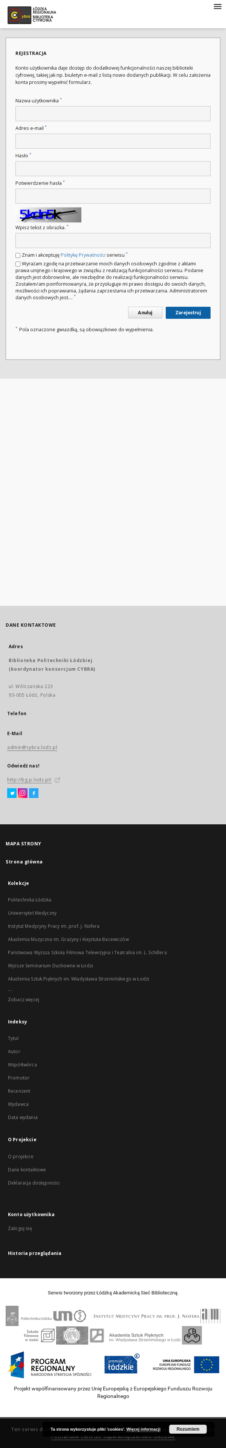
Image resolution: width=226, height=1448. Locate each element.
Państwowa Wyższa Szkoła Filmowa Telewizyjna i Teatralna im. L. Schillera (87, 952)
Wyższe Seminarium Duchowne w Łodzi (50, 965)
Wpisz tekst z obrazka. (42, 227)
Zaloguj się (20, 1228)
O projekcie (21, 1156)
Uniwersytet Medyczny (32, 913)
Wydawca (18, 1104)
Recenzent (19, 1091)
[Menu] (217, 6)
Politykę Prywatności (83, 255)
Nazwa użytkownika (38, 100)
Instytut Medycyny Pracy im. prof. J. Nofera (53, 926)
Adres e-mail (31, 128)
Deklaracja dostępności (34, 1183)
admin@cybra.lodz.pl (32, 747)
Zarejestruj (188, 312)
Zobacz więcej (23, 999)
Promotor (18, 1078)
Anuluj (145, 312)
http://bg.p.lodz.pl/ (29, 780)
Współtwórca (22, 1064)
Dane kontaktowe (27, 1169)
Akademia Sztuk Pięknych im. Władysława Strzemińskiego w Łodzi (78, 979)
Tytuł (13, 1038)
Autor (14, 1051)
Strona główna (24, 862)
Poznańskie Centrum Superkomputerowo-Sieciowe (113, 1436)
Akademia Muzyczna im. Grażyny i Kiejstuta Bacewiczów (68, 939)
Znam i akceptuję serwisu (75, 255)
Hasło (23, 155)
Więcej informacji (143, 1429)
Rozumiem (188, 1429)
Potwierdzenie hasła (40, 183)
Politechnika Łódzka (29, 900)
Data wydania (23, 1117)
